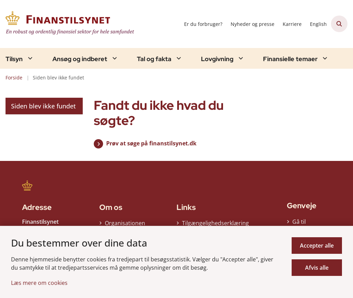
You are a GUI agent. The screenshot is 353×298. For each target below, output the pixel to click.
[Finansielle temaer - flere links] (324, 58)
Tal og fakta (154, 59)
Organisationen (125, 223)
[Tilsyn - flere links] (29, 58)
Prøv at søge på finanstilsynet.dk (151, 143)
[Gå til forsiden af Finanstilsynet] (68, 24)
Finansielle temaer (290, 59)
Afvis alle (317, 267)
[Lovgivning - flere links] (239, 58)
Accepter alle (317, 245)
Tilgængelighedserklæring (212, 223)
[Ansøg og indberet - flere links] (113, 58)
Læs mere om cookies (39, 283)
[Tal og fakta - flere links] (177, 58)
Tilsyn (14, 59)
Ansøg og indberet (79, 59)
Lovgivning (217, 59)
